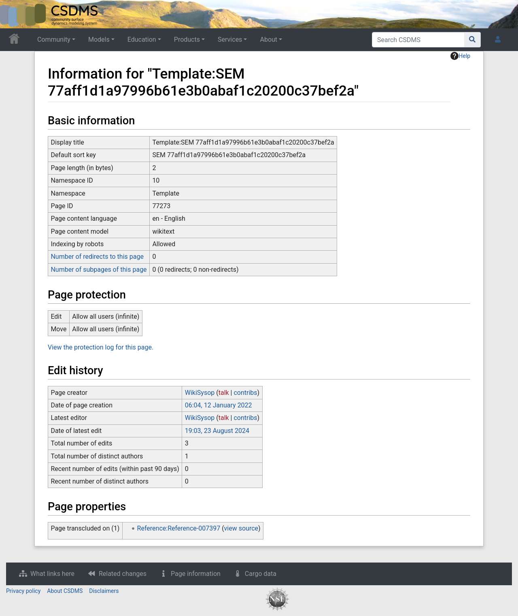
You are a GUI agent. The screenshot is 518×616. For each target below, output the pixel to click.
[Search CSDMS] (418, 39)
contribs (245, 392)
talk (224, 392)
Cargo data (260, 574)
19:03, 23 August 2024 (217, 431)
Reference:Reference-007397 (179, 528)
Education (141, 39)
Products (187, 39)
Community (53, 39)
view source (241, 528)
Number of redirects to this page (97, 256)
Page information (196, 574)
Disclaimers (104, 591)
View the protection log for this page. (100, 347)
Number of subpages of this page (98, 269)
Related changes (122, 574)
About (268, 39)
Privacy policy (23, 591)
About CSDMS (65, 591)
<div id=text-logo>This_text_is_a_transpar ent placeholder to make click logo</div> (12, 14)
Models (99, 39)
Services (230, 39)
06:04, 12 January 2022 (218, 405)
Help (460, 56)
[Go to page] (472, 39)
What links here (52, 574)
